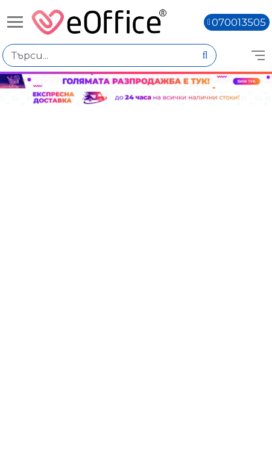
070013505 (239, 22)
